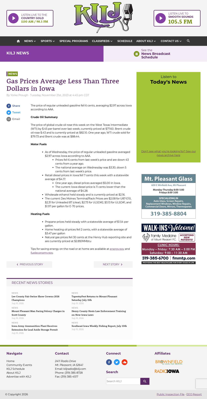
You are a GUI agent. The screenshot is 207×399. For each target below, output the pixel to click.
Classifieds (102, 41)
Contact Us (171, 41)
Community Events (19, 365)
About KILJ (146, 41)
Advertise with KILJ (18, 376)
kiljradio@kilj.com (74, 368)
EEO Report (194, 394)
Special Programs (74, 41)
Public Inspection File (171, 394)
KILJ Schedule (15, 368)
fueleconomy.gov (42, 252)
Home (10, 361)
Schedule (124, 41)
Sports (48, 41)
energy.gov (117, 248)
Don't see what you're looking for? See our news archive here (168, 153)
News (30, 41)
